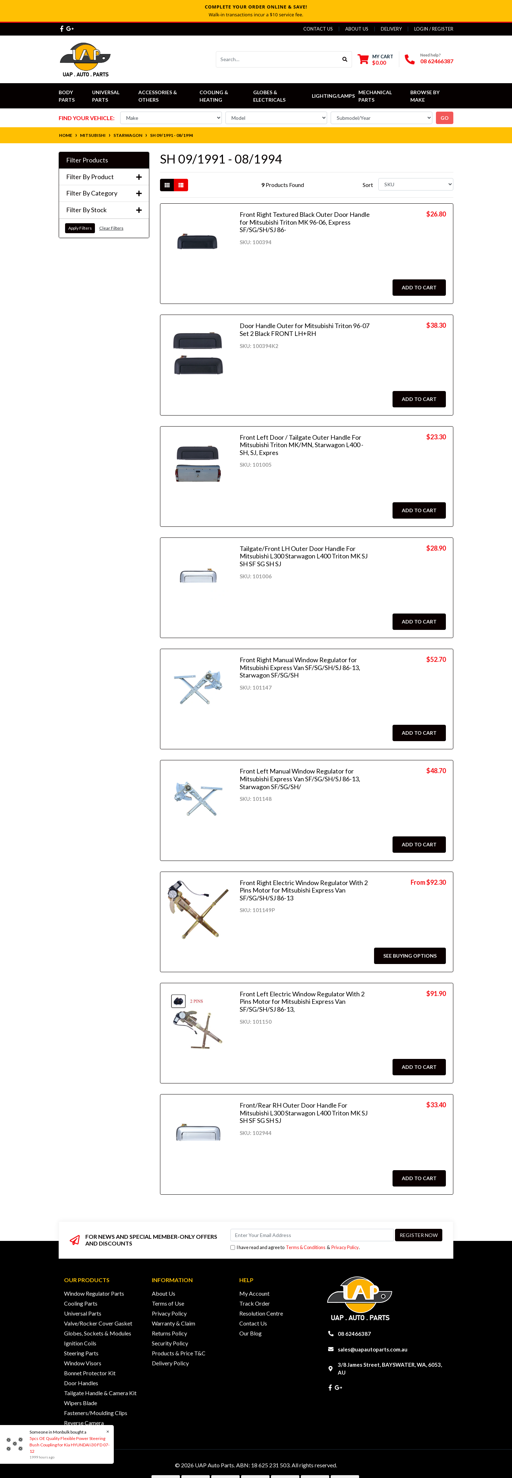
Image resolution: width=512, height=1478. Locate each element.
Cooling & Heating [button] (214, 96)
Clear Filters (111, 228)
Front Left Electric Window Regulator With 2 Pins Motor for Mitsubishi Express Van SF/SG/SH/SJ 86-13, (302, 1001)
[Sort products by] (415, 184)
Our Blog (250, 1333)
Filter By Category (104, 193)
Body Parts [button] (67, 96)
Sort (368, 184)
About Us (356, 29)
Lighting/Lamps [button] (333, 96)
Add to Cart (419, 287)
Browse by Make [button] (425, 96)
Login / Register (433, 29)
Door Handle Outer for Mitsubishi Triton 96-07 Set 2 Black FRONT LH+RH (304, 329)
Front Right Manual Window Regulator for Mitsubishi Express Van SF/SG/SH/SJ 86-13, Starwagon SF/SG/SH (300, 667)
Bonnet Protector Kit (90, 1373)
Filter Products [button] (87, 160)
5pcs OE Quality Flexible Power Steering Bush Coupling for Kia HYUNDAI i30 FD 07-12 (69, 1445)
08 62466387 (436, 61)
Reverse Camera (84, 1422)
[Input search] (277, 59)
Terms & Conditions (305, 1247)
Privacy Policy (345, 1247)
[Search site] (345, 59)
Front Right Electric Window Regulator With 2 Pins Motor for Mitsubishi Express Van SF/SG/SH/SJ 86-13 (304, 890)
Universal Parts (106, 96)
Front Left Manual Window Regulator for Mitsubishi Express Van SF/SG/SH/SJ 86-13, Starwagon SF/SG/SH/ (300, 778)
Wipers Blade (80, 1402)
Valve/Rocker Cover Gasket (98, 1323)
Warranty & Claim (173, 1323)
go (445, 118)
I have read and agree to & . (295, 1247)
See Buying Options (410, 956)
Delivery (391, 29)
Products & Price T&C (179, 1353)
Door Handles (81, 1383)
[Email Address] (312, 1235)
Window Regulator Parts (94, 1293)
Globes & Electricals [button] (269, 96)
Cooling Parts (80, 1303)
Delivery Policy (170, 1363)
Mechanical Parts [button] (375, 96)
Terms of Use (168, 1303)
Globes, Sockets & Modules (97, 1333)
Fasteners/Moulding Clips (95, 1412)
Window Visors (82, 1363)
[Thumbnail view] (167, 185)
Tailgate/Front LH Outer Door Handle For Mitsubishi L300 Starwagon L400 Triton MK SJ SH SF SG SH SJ (304, 556)
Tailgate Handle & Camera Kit (100, 1392)
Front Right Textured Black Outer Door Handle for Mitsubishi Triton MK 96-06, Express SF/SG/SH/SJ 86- (305, 222)
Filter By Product (104, 177)
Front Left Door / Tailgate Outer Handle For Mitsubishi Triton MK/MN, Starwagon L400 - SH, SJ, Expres (301, 444)
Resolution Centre (261, 1313)
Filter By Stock (104, 210)
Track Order (254, 1303)
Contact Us (318, 29)
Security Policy (170, 1343)
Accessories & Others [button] (158, 96)
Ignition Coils (80, 1343)
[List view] (181, 185)
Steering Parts (81, 1353)
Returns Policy (169, 1333)
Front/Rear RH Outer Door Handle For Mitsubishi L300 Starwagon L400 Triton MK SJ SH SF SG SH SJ (304, 1112)
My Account (254, 1293)
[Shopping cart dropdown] (375, 59)
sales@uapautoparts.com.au (372, 1349)
